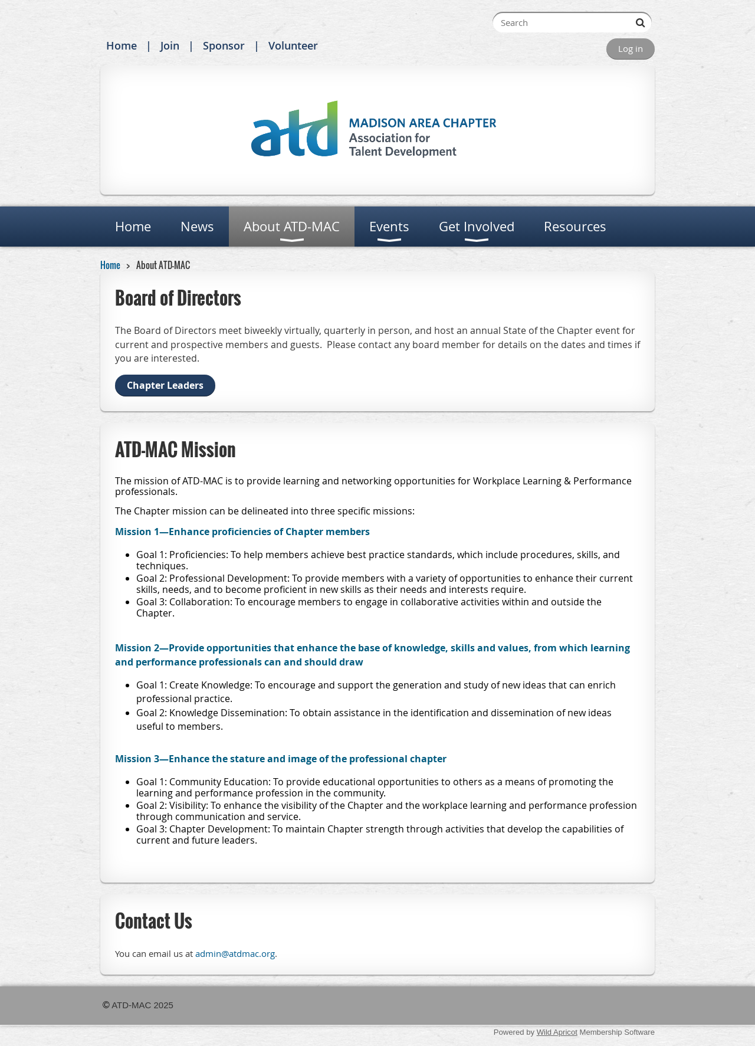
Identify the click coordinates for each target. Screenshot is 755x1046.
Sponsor (224, 45)
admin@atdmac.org (235, 953)
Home (121, 45)
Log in (630, 48)
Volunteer (293, 45)
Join (169, 45)
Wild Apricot (557, 1032)
